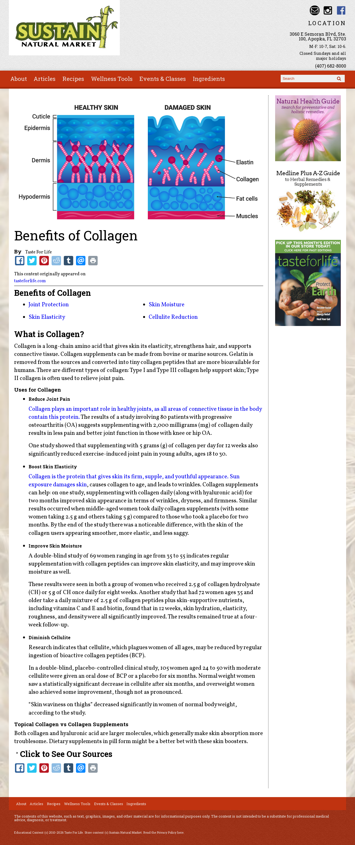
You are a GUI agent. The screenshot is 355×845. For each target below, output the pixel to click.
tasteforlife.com (30, 281)
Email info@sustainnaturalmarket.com (315, 10)
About (18, 79)
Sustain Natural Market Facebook (341, 10)
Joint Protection (49, 305)
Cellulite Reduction (173, 317)
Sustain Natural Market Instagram (328, 10)
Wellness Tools (112, 79)
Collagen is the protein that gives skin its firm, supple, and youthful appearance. (129, 477)
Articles (44, 79)
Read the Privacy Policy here (163, 832)
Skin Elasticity (47, 317)
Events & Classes (163, 79)
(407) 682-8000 (330, 66)
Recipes (73, 79)
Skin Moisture (166, 305)
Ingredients (209, 79)
